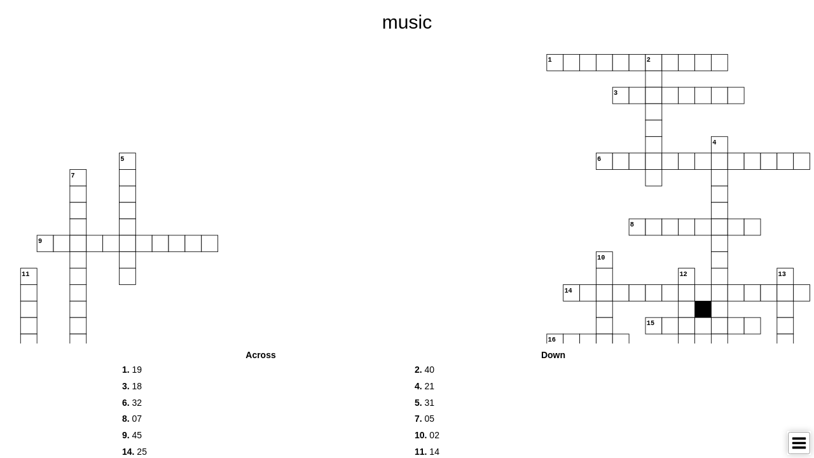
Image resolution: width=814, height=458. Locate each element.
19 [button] (132, 369)
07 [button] (132, 418)
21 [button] (424, 386)
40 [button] (424, 369)
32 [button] (132, 403)
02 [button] (427, 435)
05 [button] (424, 418)
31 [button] (424, 403)
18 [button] (132, 386)
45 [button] (132, 435)
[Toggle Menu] (799, 443)
